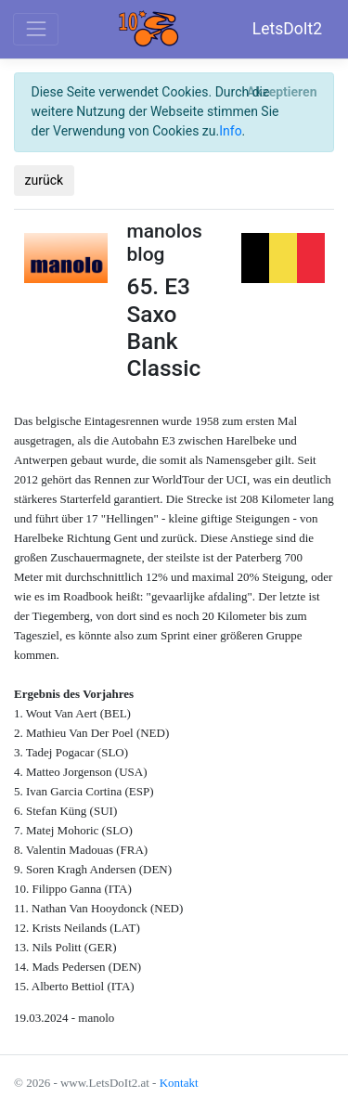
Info (230, 130)
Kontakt (179, 1083)
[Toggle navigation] (35, 29)
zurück (44, 180)
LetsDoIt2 (287, 28)
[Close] (281, 92)
